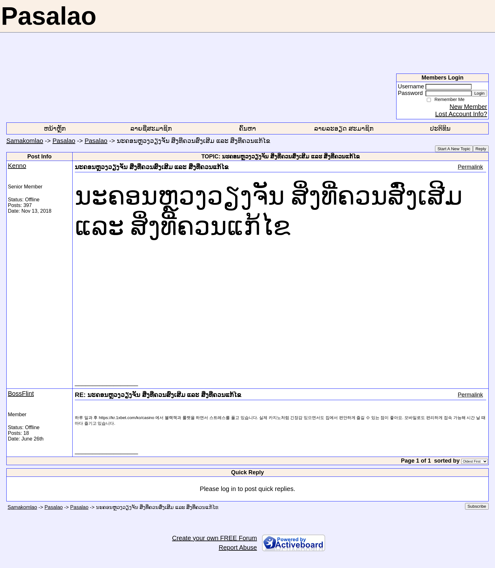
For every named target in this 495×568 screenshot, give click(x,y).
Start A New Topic (454, 148)
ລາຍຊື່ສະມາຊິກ (151, 128)
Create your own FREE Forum (214, 538)
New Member (468, 106)
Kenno (17, 165)
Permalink (470, 167)
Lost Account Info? (461, 113)
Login (479, 93)
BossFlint (21, 393)
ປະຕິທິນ (440, 128)
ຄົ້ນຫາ (247, 128)
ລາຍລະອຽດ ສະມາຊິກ (343, 128)
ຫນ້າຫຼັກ (55, 128)
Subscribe (477, 506)
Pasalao (63, 140)
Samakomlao (24, 140)
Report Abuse (238, 547)
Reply (480, 148)
